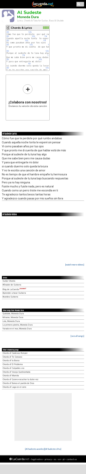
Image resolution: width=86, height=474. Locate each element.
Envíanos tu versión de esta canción (28, 96)
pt (64, 459)
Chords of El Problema (12, 364)
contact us (72, 459)
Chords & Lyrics (21, 28)
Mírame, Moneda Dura (12, 317)
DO (7, 32)
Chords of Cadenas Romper (15, 353)
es (55, 459)
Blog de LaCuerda (14, 289)
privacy (48, 459)
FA (46, 36)
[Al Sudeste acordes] (35, 449)
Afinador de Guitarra (11, 285)
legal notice (37, 459)
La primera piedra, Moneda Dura (17, 325)
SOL (30, 32)
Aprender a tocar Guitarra (14, 293)
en (59, 459)
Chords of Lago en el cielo (14, 387)
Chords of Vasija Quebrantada (16, 372)
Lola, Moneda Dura (11, 321)
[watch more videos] (74, 264)
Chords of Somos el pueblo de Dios (18, 383)
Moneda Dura (28, 17)
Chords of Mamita (10, 375)
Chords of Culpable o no (13, 368)
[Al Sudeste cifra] (53, 449)
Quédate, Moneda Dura (13, 313)
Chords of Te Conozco (12, 357)
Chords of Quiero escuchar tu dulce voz (20, 379)
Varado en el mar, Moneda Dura (17, 328)
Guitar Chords (8, 281)
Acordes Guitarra (10, 297)
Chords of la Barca (10, 360)
